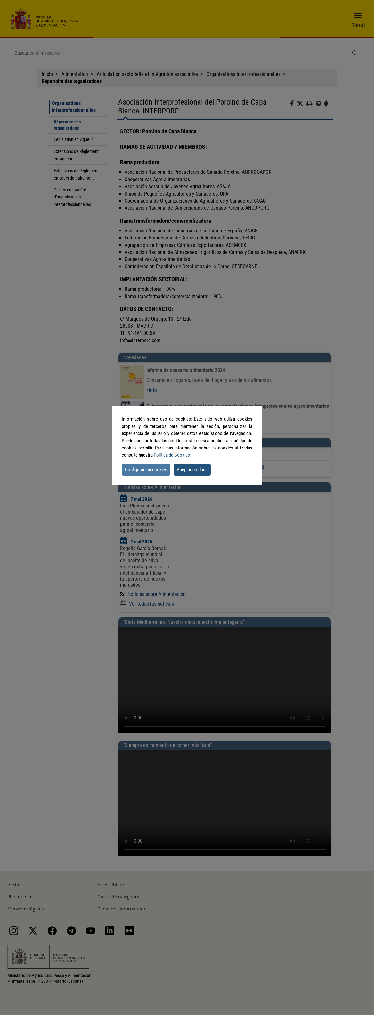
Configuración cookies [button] (146, 470)
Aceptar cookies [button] (192, 470)
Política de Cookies (172, 455)
